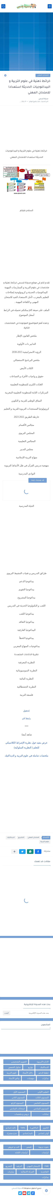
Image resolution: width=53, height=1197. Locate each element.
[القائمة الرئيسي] (50, 6)
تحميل (26, 711)
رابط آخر (26, 719)
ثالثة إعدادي (11, 1128)
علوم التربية (44, 842)
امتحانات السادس (17, 1108)
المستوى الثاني (18, 1097)
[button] (38, 851)
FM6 (47, 1166)
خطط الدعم (44, 1073)
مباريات (11, 1172)
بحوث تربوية (43, 1147)
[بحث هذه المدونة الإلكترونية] (30, 1013)
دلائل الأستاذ (27, 1073)
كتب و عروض (13, 1147)
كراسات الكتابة (21, 1152)
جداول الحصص (14, 1067)
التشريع (21, 837)
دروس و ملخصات (21, 1114)
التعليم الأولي (43, 1092)
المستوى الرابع (17, 1103)
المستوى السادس (41, 1108)
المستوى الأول (19, 1092)
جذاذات (45, 1114)
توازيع (30, 1067)
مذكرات (45, 1078)
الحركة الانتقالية (27, 1172)
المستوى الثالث (42, 1097)
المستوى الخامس (41, 1103)
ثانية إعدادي (28, 1133)
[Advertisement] (26, 42)
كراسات (45, 1152)
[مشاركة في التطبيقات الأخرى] (14, 851)
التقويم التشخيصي (19, 1062)
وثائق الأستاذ (14, 1078)
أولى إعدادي (43, 1133)
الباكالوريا (34, 1128)
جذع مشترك (12, 1133)
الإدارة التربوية (43, 1062)
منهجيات (30, 1078)
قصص (28, 1147)
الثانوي (46, 1128)
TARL (22, 1128)
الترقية (19, 1166)
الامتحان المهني (43, 75)
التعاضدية (45, 1172)
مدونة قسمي (17, 1188)
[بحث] (3, 6)
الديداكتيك (11, 837)
